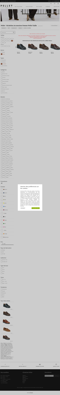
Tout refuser (22, 208)
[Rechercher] (14, 32)
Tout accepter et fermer (35, 208)
